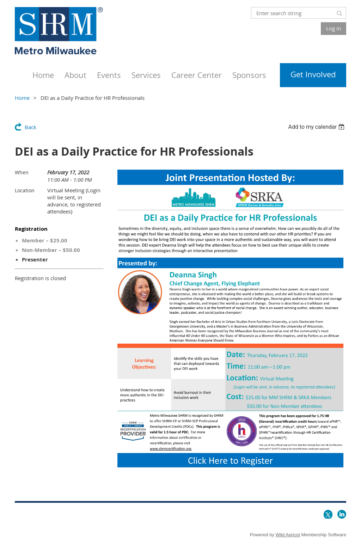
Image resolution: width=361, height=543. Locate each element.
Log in (333, 28)
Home (22, 97)
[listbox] (317, 126)
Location (25, 190)
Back (30, 127)
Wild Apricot (288, 534)
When (22, 172)
